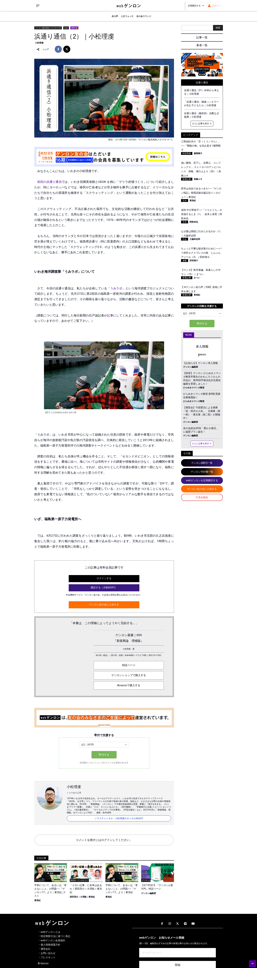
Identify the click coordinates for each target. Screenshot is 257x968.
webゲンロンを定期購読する (202, 480)
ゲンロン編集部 (148, 893)
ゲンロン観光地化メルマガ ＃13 (48, 28)
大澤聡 (83, 897)
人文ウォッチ (127, 16)
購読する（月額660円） (104, 587)
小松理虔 (39, 43)
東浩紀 (37, 900)
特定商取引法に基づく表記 (55, 936)
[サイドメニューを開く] (37, 5)
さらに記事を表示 (202, 123)
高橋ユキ (198, 179)
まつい (197, 277)
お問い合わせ (48, 953)
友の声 (115, 16)
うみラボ (116, 288)
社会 (66, 28)
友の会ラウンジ (143, 16)
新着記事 (186, 179)
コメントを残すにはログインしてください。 (104, 840)
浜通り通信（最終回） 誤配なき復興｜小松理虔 (201, 115)
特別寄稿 (186, 153)
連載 (184, 260)
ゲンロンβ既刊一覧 (201, 462)
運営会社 (46, 948)
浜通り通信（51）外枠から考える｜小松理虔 (201, 92)
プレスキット (48, 957)
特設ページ (128, 665)
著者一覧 (202, 45)
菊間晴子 (198, 153)
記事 (110, 315)
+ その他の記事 (74, 793)
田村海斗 (194, 260)
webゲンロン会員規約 (53, 940)
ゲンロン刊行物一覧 (202, 471)
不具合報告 (202, 497)
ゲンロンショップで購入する (128, 675)
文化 (184, 200)
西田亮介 (74, 897)
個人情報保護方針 (50, 944)
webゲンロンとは (50, 931)
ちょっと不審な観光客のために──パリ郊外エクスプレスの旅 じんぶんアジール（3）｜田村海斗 (201, 252)
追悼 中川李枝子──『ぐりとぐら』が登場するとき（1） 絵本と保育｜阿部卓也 (201, 214)
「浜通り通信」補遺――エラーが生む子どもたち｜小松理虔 (201, 103)
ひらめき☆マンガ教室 (193, 387)
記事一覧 (202, 37)
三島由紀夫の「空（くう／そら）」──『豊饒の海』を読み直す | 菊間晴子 (201, 145)
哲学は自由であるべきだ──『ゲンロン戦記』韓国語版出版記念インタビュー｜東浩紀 (201, 192)
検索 (218, 27)
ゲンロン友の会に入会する (104, 604)
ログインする (104, 578)
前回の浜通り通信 (49, 182)
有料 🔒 (74, 28)
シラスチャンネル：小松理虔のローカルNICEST (118, 818)
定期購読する (196, 5)
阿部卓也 (194, 222)
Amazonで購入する (128, 685)
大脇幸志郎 (195, 239)
